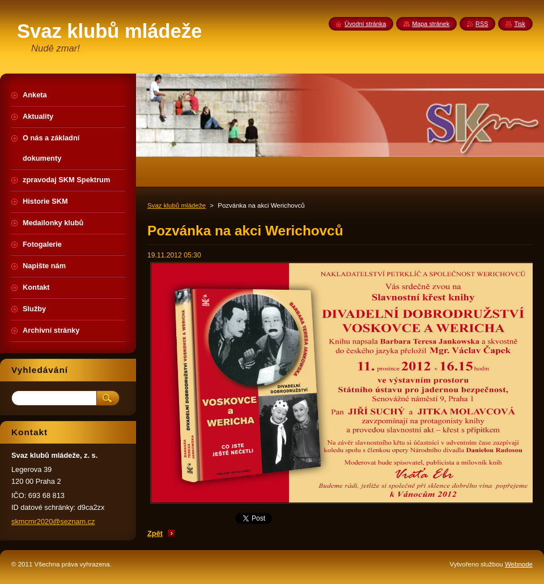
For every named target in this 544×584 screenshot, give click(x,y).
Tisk (519, 23)
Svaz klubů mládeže (176, 205)
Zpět (155, 533)
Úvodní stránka (365, 23)
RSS (481, 23)
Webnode (519, 564)
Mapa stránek (430, 23)
